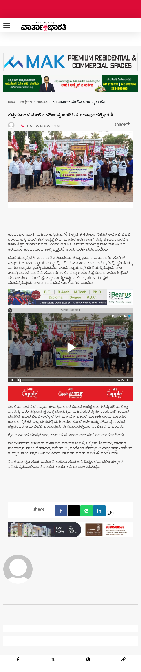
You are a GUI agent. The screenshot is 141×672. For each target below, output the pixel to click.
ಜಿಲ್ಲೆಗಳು (26, 102)
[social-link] (110, 513)
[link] (123, 659)
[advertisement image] (70, 297)
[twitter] (53, 659)
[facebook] (61, 510)
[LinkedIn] (99, 510)
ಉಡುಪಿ (42, 102)
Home (11, 102)
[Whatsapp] (86, 510)
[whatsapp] (88, 659)
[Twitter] (73, 510)
